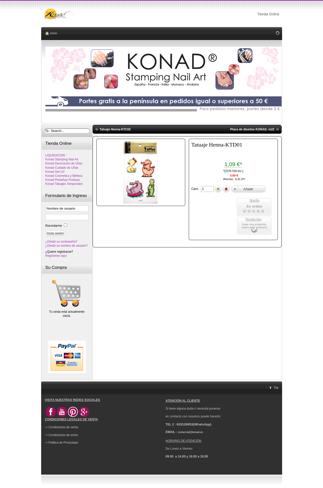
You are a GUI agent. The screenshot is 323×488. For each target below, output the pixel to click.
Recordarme (54, 225)
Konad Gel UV (55, 172)
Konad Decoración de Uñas (64, 163)
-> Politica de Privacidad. (62, 442)
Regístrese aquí (56, 255)
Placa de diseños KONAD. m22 (252, 129)
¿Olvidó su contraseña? (61, 241)
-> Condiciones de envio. (62, 435)
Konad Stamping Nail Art (61, 159)
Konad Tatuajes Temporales (64, 184)
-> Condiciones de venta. (62, 427)
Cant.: (195, 189)
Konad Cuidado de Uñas (61, 167)
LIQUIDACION (55, 155)
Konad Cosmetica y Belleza (64, 176)
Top (276, 387)
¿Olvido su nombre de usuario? (66, 245)
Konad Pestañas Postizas (62, 180)
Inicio (53, 33)
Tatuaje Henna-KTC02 (115, 129)
